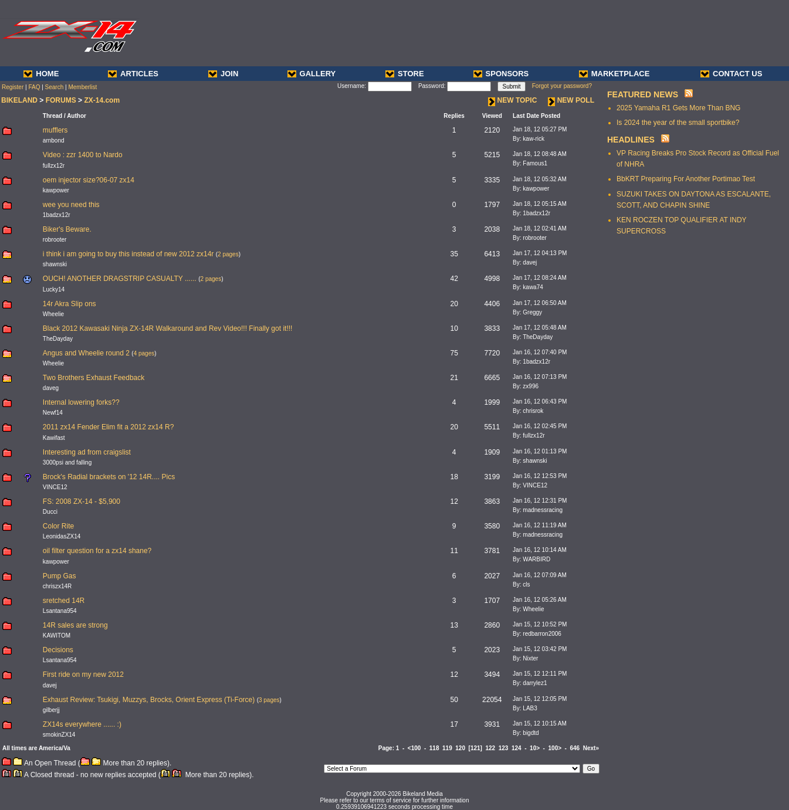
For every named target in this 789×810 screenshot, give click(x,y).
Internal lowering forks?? (81, 402)
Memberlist (82, 87)
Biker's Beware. (67, 229)
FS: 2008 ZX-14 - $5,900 (81, 501)
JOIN (223, 73)
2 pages (228, 254)
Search (54, 87)
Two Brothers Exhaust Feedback (93, 378)
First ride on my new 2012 (83, 674)
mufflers (55, 130)
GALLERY (311, 73)
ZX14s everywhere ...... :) (82, 724)
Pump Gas (59, 576)
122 (490, 748)
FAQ (34, 87)
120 (460, 748)
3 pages (269, 700)
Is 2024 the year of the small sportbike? (678, 122)
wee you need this (71, 205)
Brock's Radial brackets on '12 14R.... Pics (109, 477)
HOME (41, 73)
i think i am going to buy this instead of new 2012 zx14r (128, 254)
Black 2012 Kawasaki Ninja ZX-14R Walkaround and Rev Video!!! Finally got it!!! (168, 328)
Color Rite (58, 526)
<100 (414, 748)
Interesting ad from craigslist (87, 452)
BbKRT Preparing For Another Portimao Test (686, 179)
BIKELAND (19, 100)
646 (575, 748)
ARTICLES (133, 73)
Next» (591, 748)
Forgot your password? (562, 86)
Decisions (58, 650)
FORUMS (61, 100)
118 (434, 748)
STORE (404, 73)
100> (555, 748)
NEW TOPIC (512, 100)
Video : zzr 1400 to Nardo (83, 155)
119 (447, 748)
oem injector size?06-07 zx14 (88, 180)
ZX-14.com (102, 100)
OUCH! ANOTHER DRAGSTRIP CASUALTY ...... (120, 278)
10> (535, 748)
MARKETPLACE (614, 73)
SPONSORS (501, 73)
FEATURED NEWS (642, 94)
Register (12, 87)
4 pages (144, 353)
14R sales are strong (75, 625)
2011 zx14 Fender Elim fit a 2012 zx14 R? (108, 427)
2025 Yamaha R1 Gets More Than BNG (678, 108)
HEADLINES (631, 139)
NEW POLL (571, 100)
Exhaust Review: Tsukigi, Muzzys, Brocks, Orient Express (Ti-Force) (149, 700)
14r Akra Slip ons (69, 304)
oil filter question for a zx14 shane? (97, 551)
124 (517, 748)
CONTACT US (731, 73)
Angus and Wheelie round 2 (86, 353)
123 (504, 748)
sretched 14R (63, 601)
